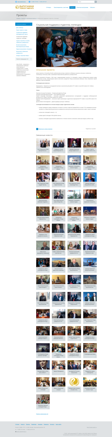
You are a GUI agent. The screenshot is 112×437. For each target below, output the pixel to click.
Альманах (40, 424)
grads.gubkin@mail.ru (21, 1)
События (93, 7)
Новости (23, 424)
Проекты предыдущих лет (22, 59)
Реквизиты (46, 424)
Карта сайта (58, 424)
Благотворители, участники (61, 7)
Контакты (52, 424)
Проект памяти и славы (21, 30)
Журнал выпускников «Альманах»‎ (24, 49)
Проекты (72, 7)
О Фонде (49, 7)
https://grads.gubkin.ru (92, 427)
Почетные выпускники (82, 7)
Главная (18, 18)
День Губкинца (19, 27)
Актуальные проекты (31, 18)
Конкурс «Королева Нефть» (22, 55)
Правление (33, 424)
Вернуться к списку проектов (44, 129)
